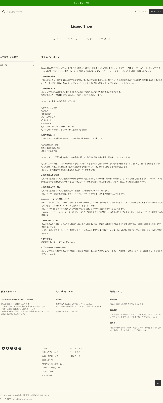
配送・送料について (50, 356)
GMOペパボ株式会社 (76, 68)
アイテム (155, 11)
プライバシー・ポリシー (112, 71)
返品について (47, 360)
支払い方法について (50, 352)
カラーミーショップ (148, 68)
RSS (44, 375)
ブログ (88, 39)
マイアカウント (76, 348)
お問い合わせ (104, 39)
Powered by (16, 399)
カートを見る (75, 352)
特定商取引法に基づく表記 (52, 364)
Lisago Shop (81, 26)
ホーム (55, 39)
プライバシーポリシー (51, 368)
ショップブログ (48, 371)
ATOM (49, 375)
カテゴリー (72, 39)
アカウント (141, 11)
